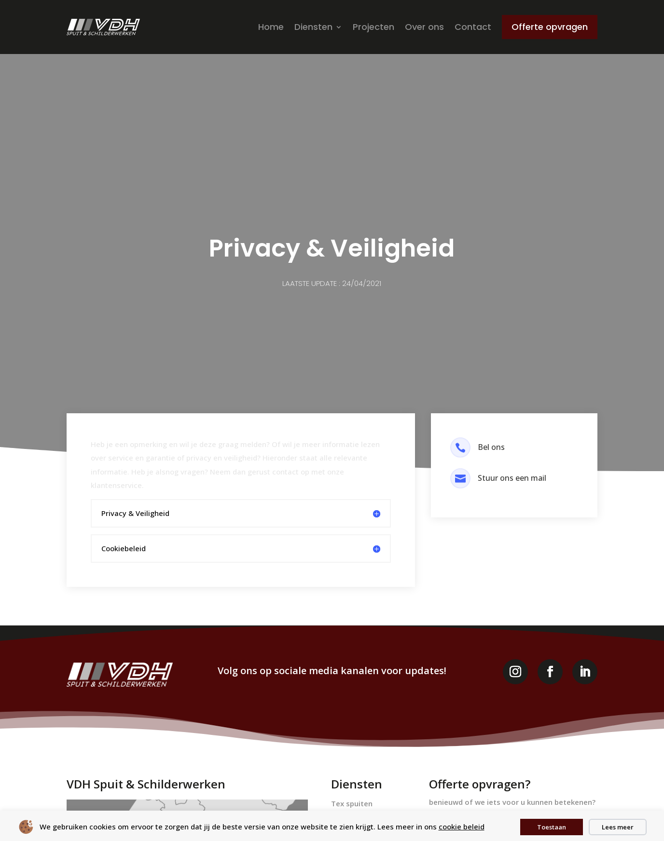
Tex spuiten (352, 803)
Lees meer (618, 827)
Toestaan (551, 827)
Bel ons (491, 447)
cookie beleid (461, 826)
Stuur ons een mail (512, 478)
